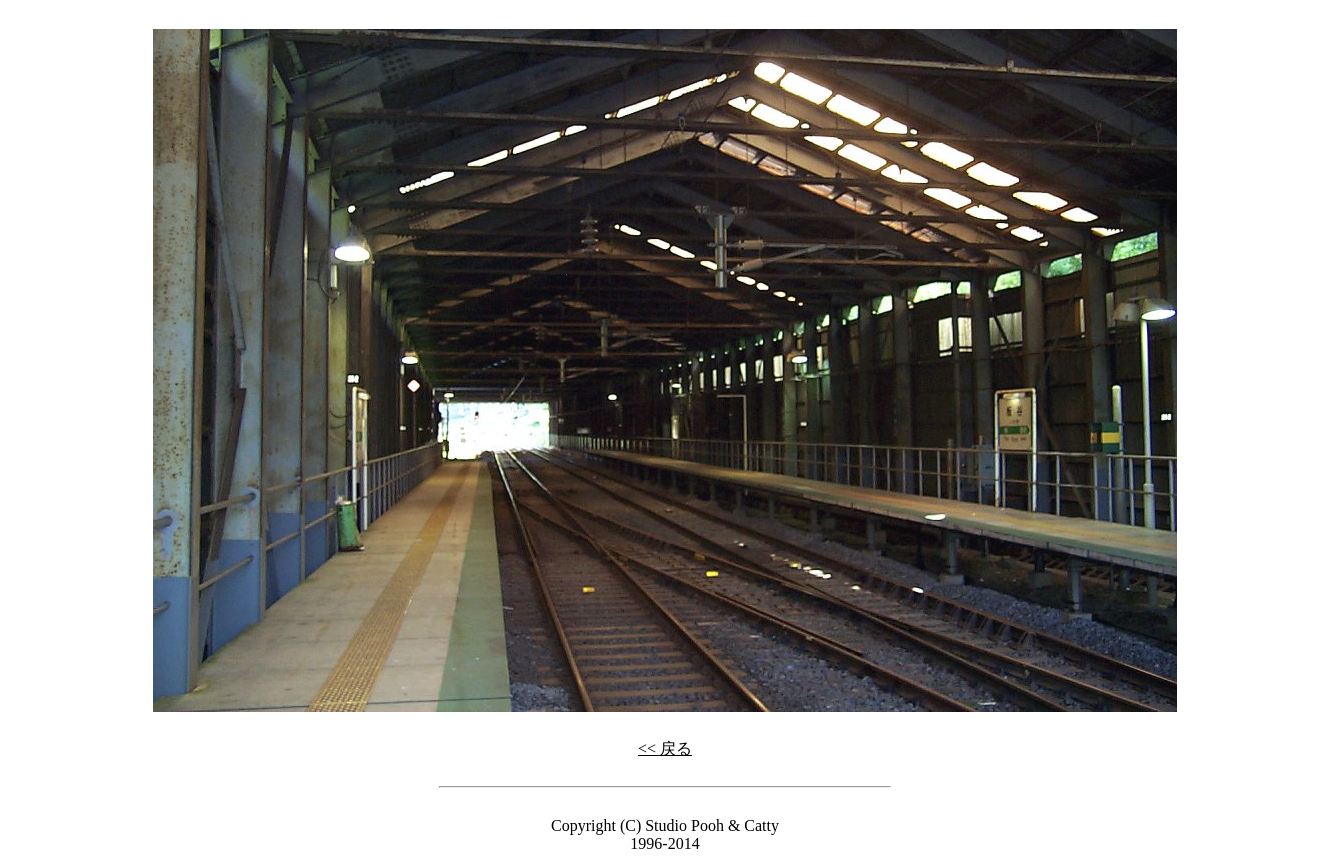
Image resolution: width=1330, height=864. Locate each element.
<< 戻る (665, 748)
